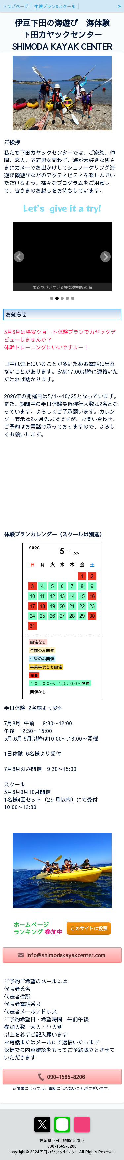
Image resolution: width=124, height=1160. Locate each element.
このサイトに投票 (88, 928)
